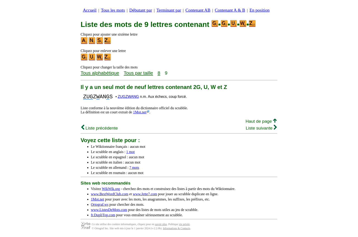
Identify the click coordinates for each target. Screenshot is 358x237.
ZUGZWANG (128, 97)
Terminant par (168, 10)
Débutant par (140, 10)
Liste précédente (99, 129)
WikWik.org (111, 190)
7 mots (134, 169)
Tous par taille (138, 73)
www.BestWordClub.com (109, 195)
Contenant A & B (230, 10)
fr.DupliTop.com (103, 216)
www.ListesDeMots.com (109, 211)
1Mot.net (139, 113)
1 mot (130, 153)
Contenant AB (197, 10)
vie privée (184, 225)
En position (260, 10)
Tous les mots (113, 10)
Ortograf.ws (99, 206)
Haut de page (261, 122)
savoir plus (161, 225)
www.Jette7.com (145, 195)
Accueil (90, 10)
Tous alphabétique (100, 73)
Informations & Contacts (176, 229)
